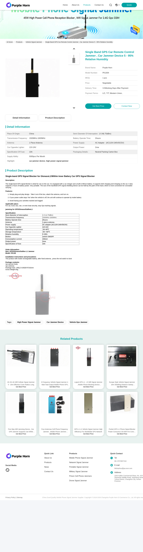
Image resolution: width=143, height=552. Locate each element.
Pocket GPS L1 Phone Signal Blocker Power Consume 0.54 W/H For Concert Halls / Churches (122, 387)
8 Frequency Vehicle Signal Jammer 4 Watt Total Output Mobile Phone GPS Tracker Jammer (54, 340)
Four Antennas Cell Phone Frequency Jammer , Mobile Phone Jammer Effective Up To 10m (54, 387)
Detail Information (21, 118)
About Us (48, 414)
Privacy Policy (10, 454)
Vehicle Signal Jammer (34, 42)
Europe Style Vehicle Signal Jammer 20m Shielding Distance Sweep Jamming (122, 340)
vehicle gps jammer (78, 279)
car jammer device (55, 279)
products (87, 5)
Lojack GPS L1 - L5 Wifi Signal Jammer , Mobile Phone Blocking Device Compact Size (88, 340)
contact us (99, 5)
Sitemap (19, 454)
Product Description (55, 118)
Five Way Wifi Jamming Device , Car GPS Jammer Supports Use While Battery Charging (21, 387)
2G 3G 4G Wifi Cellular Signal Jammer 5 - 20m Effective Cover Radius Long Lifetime (21, 340)
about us (75, 5)
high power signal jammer (29, 279)
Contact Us (48, 428)
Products (19, 42)
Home (65, 5)
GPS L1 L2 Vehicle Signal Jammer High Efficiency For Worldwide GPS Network (88, 387)
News (46, 424)
